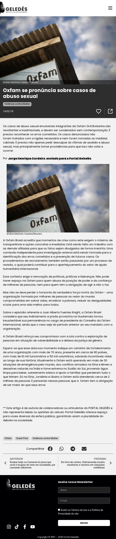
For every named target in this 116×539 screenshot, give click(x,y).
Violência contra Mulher (17, 103)
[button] (50, 448)
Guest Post (22, 438)
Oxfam (8, 438)
